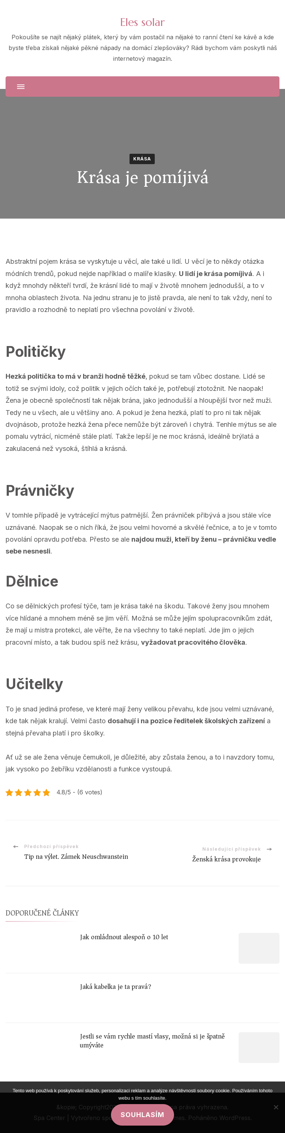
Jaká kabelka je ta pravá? (115, 987)
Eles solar (142, 22)
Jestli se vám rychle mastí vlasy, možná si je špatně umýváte (152, 1040)
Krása (142, 159)
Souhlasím (142, 1115)
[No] (275, 1107)
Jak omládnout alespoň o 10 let (124, 937)
